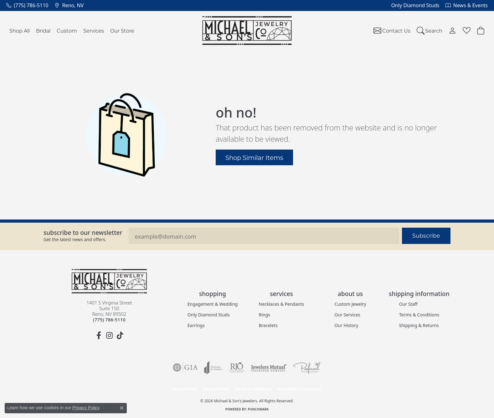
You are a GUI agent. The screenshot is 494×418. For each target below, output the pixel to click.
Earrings (196, 325)
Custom (67, 30)
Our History (346, 325)
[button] (430, 30)
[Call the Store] (109, 319)
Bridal (43, 30)
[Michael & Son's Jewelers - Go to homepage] (109, 281)
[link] (27, 5)
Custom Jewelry (350, 304)
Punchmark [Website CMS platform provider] (258, 409)
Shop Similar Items (254, 157)
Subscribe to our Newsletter (83, 232)
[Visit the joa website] (213, 367)
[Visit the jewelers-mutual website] (269, 367)
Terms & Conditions (419, 315)
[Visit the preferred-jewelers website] (307, 367)
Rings (264, 315)
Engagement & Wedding (213, 304)
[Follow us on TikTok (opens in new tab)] (120, 335)
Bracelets (268, 325)
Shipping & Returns (419, 325)
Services (93, 30)
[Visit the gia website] (185, 367)
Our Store (122, 30)
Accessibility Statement (300, 389)
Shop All (19, 30)
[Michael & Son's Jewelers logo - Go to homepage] (247, 30)
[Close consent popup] (122, 408)
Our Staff (408, 304)
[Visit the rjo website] (236, 367)
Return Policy (184, 389)
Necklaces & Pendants (281, 304)
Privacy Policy (216, 389)
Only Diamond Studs (209, 315)
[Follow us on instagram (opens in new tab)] (109, 335)
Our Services (347, 315)
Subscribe (426, 235)
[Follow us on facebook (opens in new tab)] (98, 335)
